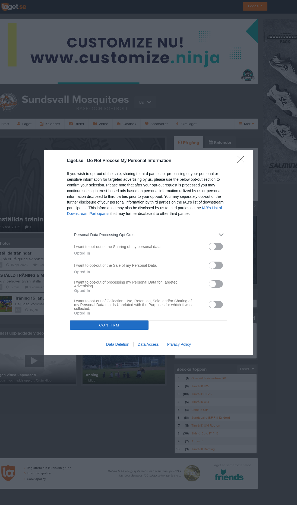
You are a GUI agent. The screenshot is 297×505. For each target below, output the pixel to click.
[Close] (242, 161)
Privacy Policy (179, 344)
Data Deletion (117, 344)
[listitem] (148, 234)
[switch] (216, 246)
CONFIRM (109, 325)
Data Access (148, 344)
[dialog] (148, 252)
